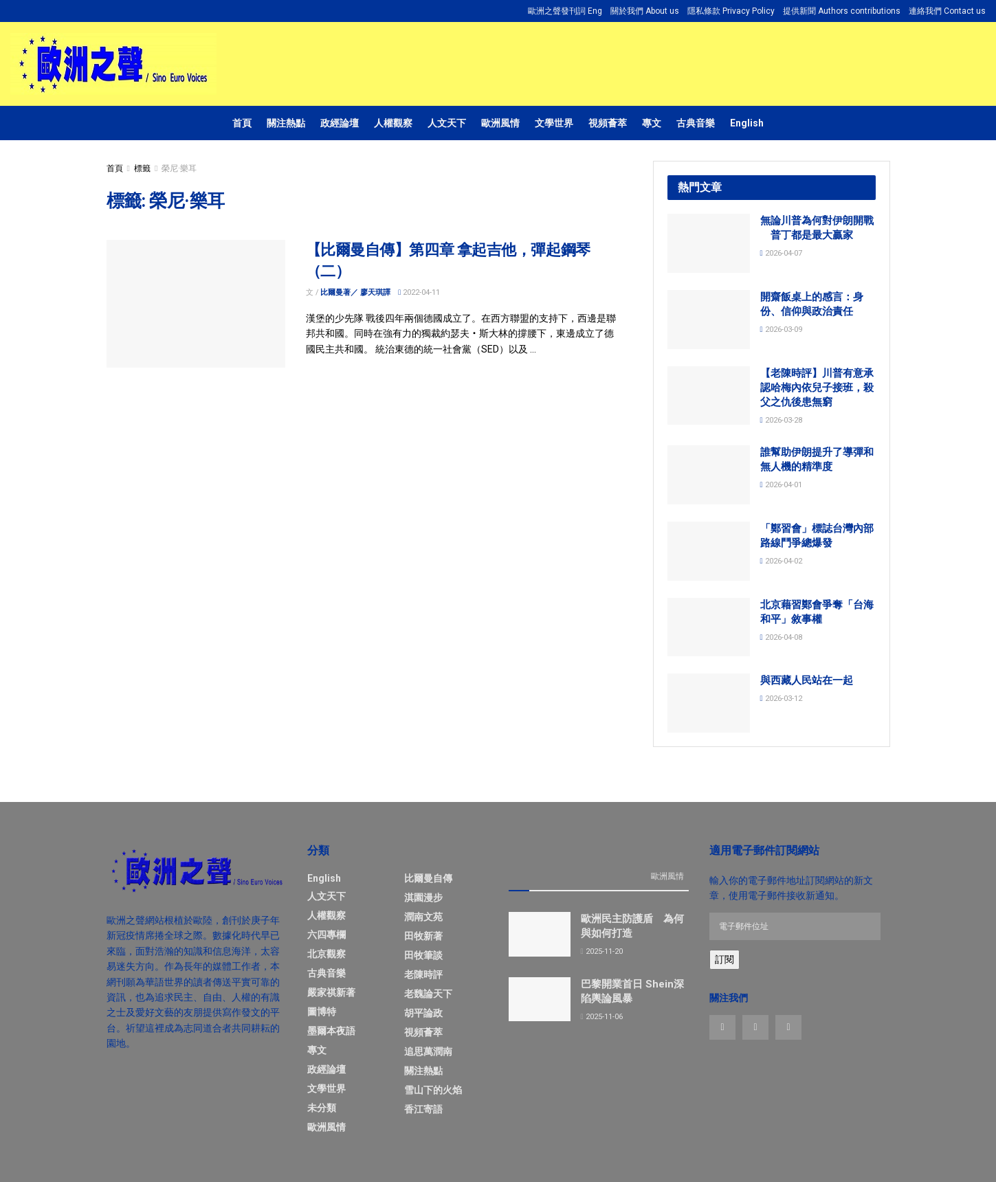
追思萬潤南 (428, 1051)
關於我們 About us (644, 11)
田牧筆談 (423, 955)
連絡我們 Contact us (947, 11)
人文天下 (447, 123)
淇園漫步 (423, 897)
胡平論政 (423, 1012)
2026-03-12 (781, 698)
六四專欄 (326, 934)
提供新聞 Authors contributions (841, 11)
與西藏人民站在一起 (806, 680)
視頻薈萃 (607, 123)
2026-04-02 (781, 561)
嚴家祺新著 (331, 992)
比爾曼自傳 (428, 878)
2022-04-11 (419, 292)
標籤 (142, 168)
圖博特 (321, 1011)
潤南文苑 (423, 916)
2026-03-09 (781, 329)
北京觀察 (326, 953)
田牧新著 (423, 935)
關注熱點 (286, 123)
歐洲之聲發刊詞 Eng (565, 11)
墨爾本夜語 (331, 1030)
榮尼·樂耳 (179, 168)
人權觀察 (393, 123)
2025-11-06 (602, 1016)
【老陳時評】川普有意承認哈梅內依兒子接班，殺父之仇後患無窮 (817, 387)
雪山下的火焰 (433, 1089)
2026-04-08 (781, 637)
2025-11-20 (602, 951)
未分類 (321, 1107)
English (747, 123)
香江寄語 (423, 1109)
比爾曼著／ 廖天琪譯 (355, 292)
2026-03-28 (781, 420)
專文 (651, 123)
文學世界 (554, 123)
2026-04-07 (781, 253)
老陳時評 (423, 974)
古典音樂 (695, 123)
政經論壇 (339, 123)
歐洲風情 (500, 123)
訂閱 (724, 959)
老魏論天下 (428, 993)
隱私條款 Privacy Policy (731, 11)
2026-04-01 (781, 484)
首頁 (242, 123)
